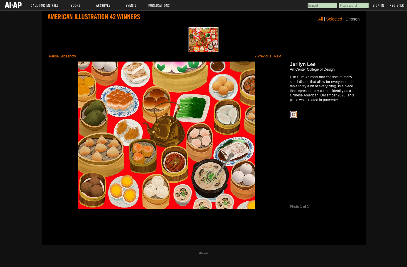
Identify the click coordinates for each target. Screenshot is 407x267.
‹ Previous (263, 56)
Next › (278, 56)
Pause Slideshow (62, 56)
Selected (334, 19)
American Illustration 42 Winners (94, 16)
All (320, 19)
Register (397, 5)
